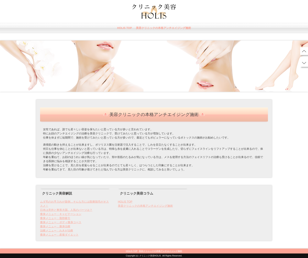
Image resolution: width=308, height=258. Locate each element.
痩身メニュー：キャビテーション (60, 214)
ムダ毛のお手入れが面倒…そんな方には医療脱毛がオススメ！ (74, 203)
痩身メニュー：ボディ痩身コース (60, 222)
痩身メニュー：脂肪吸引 (55, 218)
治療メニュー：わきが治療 (56, 230)
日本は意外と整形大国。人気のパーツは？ (66, 209)
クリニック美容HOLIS (150, 255)
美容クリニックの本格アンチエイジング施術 (163, 27)
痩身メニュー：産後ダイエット (59, 234)
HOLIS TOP (124, 27)
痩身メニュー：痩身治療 (55, 226)
